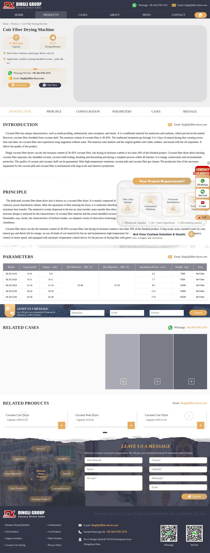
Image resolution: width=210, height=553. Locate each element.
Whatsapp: (190, 327)
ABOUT (115, 14)
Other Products (53, 538)
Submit (198, 312)
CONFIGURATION (88, 111)
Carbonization (53, 525)
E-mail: (101, 525)
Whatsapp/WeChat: (32, 73)
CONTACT (178, 14)
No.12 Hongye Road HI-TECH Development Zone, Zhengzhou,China (108, 541)
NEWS (146, 14)
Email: (28, 78)
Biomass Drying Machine (16, 525)
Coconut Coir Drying (14, 545)
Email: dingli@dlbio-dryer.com (192, 5)
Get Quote (20, 85)
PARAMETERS (121, 111)
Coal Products (53, 532)
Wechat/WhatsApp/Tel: (105, 531)
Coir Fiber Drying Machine (34, 24)
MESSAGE (190, 111)
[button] (105, 432)
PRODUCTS (50, 14)
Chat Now (52, 85)
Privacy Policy (53, 545)
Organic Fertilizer (12, 538)
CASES (82, 14)
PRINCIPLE (54, 111)
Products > (16, 24)
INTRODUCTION (20, 111)
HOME (19, 14)
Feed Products (11, 532)
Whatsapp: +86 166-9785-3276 (153, 5)
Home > (6, 24)
